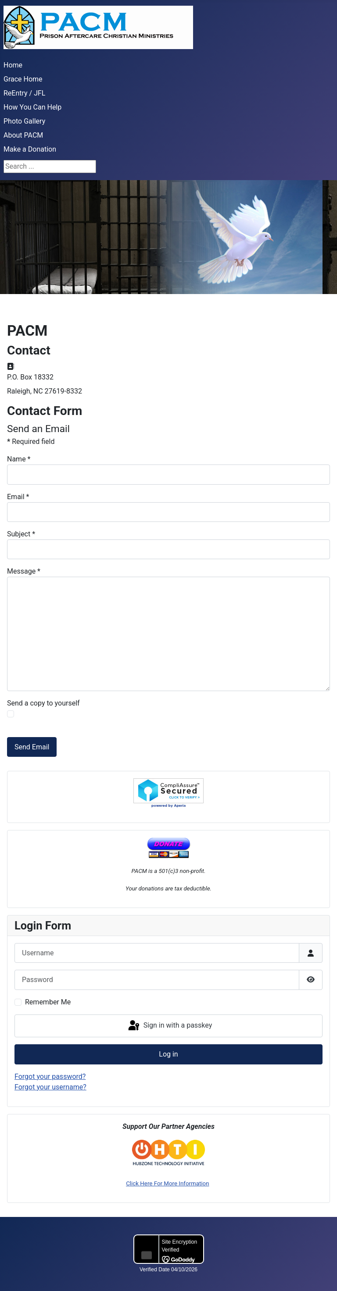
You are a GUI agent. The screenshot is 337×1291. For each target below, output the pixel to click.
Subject (21, 534)
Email (18, 497)
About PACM (23, 135)
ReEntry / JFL (24, 93)
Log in (168, 1054)
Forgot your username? (50, 1087)
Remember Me (48, 1002)
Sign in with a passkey (169, 1025)
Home (13, 65)
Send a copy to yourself (43, 703)
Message (23, 571)
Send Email (31, 747)
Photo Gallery (24, 121)
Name (19, 459)
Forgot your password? (50, 1076)
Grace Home (23, 79)
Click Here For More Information (167, 1183)
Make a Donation (30, 149)
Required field (30, 441)
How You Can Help (32, 107)
